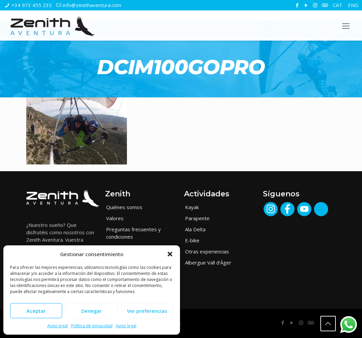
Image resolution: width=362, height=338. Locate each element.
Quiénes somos (124, 207)
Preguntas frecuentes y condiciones (133, 233)
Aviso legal (57, 326)
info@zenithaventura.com (92, 5)
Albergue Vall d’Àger (208, 262)
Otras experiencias (207, 251)
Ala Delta (195, 229)
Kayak (192, 207)
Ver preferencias (147, 310)
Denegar (91, 310)
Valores (115, 218)
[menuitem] (337, 5)
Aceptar (36, 310)
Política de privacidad (91, 326)
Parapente (197, 218)
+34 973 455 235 (31, 5)
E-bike (192, 240)
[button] (170, 254)
